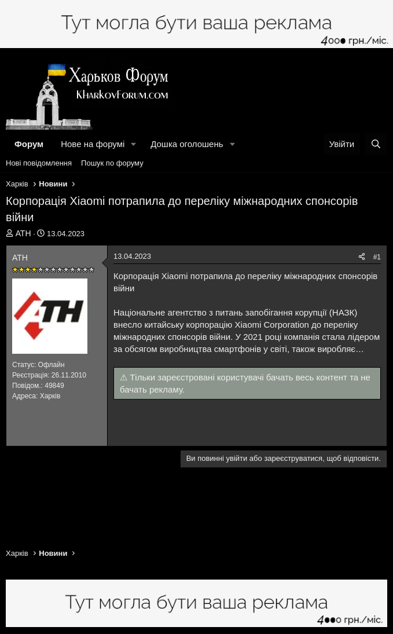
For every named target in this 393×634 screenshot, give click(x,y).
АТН (23, 233)
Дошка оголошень (186, 144)
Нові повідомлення (39, 163)
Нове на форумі (92, 144)
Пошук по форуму (112, 163)
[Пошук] (376, 144)
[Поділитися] (361, 257)
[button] (134, 144)
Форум (28, 144)
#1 (377, 257)
